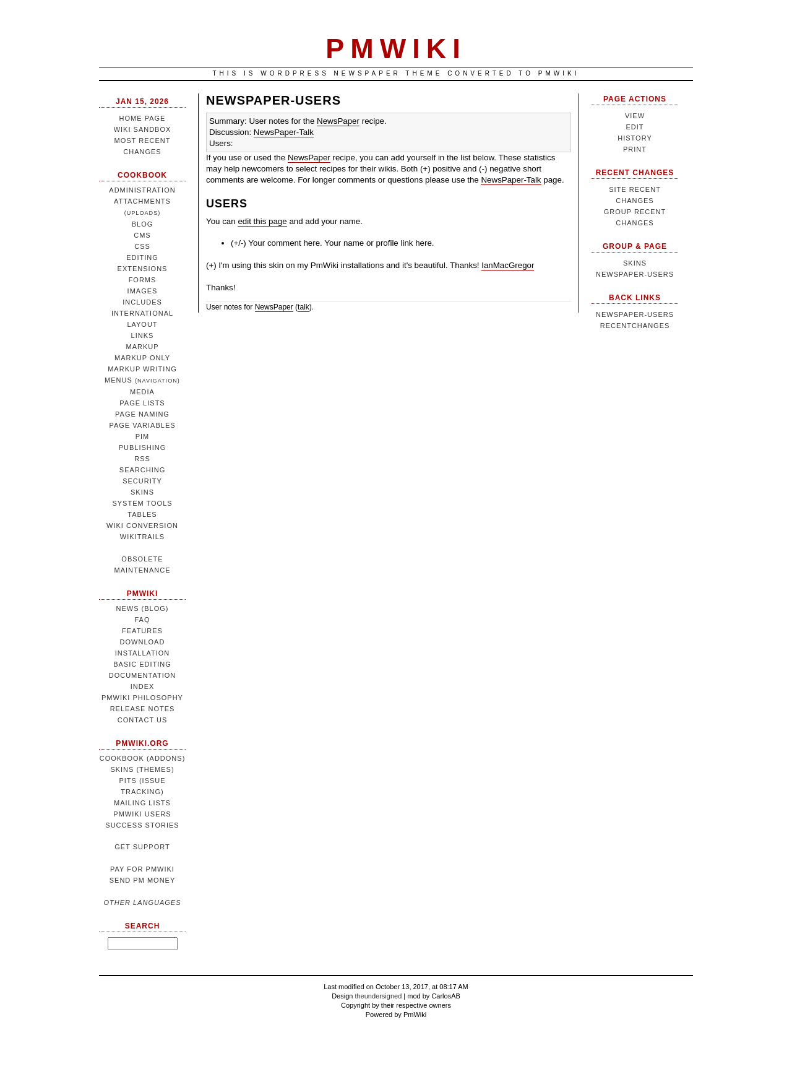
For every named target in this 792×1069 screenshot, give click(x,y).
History (635, 138)
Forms (143, 279)
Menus (142, 380)
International (142, 313)
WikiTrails (142, 536)
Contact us (143, 720)
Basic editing (142, 664)
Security (142, 481)
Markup (142, 346)
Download (142, 642)
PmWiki (142, 593)
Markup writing (142, 369)
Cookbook (142, 175)
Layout (142, 324)
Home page (142, 118)
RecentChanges (635, 325)
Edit (635, 127)
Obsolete (142, 559)
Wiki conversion (142, 525)
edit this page (262, 221)
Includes (142, 302)
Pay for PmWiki (142, 869)
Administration (142, 190)
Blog (142, 224)
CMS (142, 235)
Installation (142, 653)
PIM (143, 436)
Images (142, 291)
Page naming (142, 414)
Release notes (142, 708)
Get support (142, 846)
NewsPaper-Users (273, 100)
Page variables (142, 425)
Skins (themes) (142, 769)
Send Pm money (143, 880)
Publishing (142, 447)
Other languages (142, 902)
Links (142, 335)
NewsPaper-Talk (284, 132)
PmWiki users (142, 814)
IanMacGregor (507, 265)
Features (142, 630)
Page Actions (634, 99)
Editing (142, 257)
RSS (142, 458)
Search (142, 926)
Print (635, 149)
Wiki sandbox (142, 129)
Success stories (142, 825)
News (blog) (142, 608)
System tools (142, 503)
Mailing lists (142, 803)
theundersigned (378, 996)
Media (142, 392)
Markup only (142, 357)
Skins (142, 492)
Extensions (143, 268)
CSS (142, 246)
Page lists (142, 403)
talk (303, 307)
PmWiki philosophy (142, 697)
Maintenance (142, 570)
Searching (142, 470)
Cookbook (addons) (143, 758)
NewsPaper (338, 121)
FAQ (142, 619)
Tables (142, 514)
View (635, 115)
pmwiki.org (142, 743)
